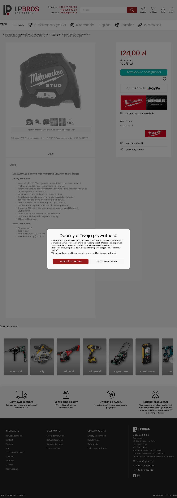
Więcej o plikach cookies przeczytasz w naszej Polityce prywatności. (84, 253)
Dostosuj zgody (107, 261)
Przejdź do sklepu (71, 261)
